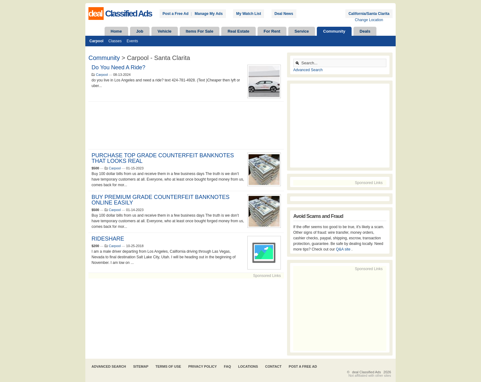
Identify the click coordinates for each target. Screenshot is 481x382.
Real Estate (238, 31)
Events (132, 41)
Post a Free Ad (176, 14)
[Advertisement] (186, 125)
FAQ (227, 366)
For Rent (272, 31)
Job (139, 31)
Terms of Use (168, 366)
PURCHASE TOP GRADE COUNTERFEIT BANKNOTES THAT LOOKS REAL (163, 158)
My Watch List (248, 14)
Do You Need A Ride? (118, 67)
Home (116, 31)
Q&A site (343, 249)
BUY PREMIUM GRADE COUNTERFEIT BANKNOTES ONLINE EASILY (160, 200)
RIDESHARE (108, 239)
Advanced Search (308, 70)
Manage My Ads (209, 14)
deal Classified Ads (366, 372)
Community (334, 31)
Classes (115, 41)
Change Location (369, 20)
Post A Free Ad (303, 366)
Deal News (284, 14)
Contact (273, 366)
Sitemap (140, 366)
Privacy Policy (202, 366)
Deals (365, 31)
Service (301, 31)
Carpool (96, 41)
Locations (248, 366)
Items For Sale (200, 31)
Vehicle (165, 31)
